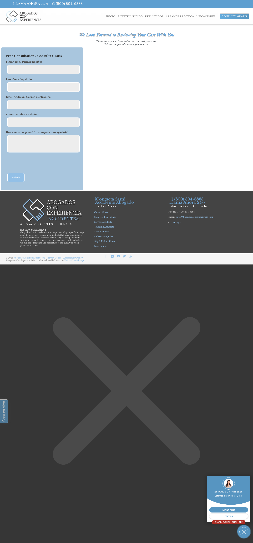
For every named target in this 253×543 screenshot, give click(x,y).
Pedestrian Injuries (103, 236)
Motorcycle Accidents (105, 217)
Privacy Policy (54, 258)
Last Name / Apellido (19, 79)
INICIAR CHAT (228, 510)
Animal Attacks (101, 231)
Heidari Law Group (74, 260)
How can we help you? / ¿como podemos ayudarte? (37, 132)
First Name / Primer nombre (24, 61)
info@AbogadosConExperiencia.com (194, 217)
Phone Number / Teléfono (22, 114)
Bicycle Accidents (103, 222)
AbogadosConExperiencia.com (29, 258)
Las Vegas (177, 222)
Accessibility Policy (73, 258)
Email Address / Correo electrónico (28, 97)
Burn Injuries (100, 246)
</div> (24, 530)
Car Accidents (101, 212)
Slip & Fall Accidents (104, 241)
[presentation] (30, 163)
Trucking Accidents (104, 227)
